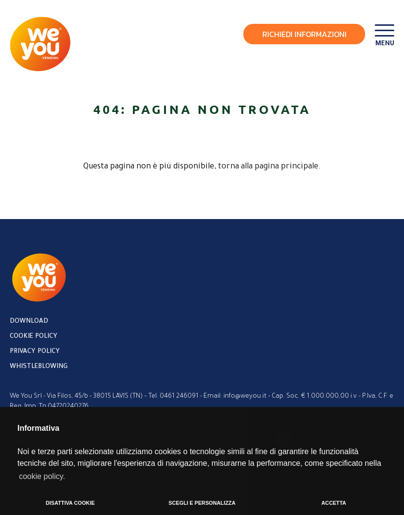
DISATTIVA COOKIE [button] (70, 503)
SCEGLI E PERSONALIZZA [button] (201, 503)
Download (29, 321)
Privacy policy (35, 351)
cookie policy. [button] (42, 476)
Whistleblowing (39, 366)
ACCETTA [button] (333, 503)
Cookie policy (33, 336)
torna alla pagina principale (268, 167)
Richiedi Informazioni (304, 34)
